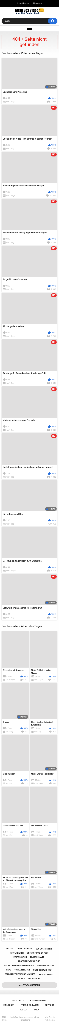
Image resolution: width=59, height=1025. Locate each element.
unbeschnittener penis (37, 953)
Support (49, 1005)
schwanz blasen (22, 970)
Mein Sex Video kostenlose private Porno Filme (25, 1018)
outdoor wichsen (42, 970)
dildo (8, 970)
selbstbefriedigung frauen (19, 965)
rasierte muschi (45, 966)
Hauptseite (18, 1000)
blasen (9, 949)
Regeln (23, 1010)
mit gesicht (34, 979)
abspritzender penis (29, 961)
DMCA (36, 1010)
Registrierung (23, 3)
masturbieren (16, 953)
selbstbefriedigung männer (20, 974)
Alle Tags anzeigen (29, 985)
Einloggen (37, 3)
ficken (21, 978)
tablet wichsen (24, 949)
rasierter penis (46, 974)
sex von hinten (44, 949)
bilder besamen (37, 957)
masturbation (20, 957)
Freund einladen (30, 1005)
